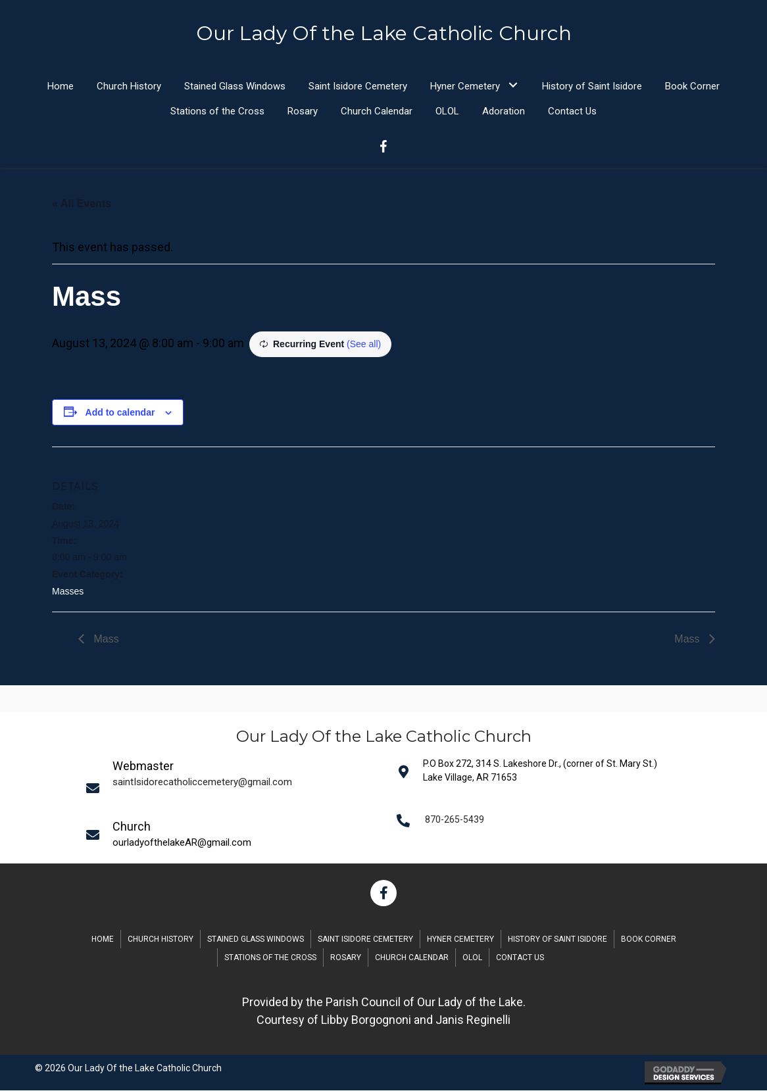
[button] (512, 85)
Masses (68, 592)
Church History (160, 939)
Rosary (345, 958)
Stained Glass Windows (255, 939)
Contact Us (520, 958)
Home (102, 939)
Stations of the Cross (270, 958)
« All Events (81, 204)
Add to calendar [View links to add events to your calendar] (120, 413)
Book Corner (648, 939)
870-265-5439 (454, 820)
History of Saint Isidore (557, 939)
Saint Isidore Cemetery (365, 939)
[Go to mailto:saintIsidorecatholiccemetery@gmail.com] (233, 788)
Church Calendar (412, 958)
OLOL (472, 958)
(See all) (364, 344)
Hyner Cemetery (460, 939)
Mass (105, 639)
